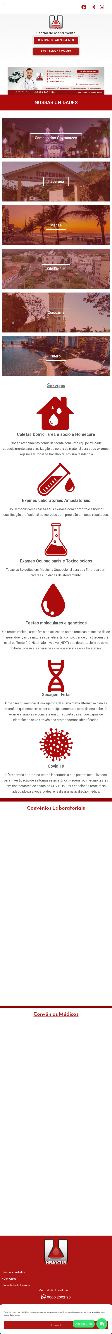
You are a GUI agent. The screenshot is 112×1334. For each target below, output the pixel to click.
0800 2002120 (59, 1297)
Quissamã (56, 312)
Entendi (56, 1325)
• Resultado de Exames (16, 1285)
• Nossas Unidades (13, 1272)
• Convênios (9, 1278)
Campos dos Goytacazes (56, 138)
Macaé (56, 225)
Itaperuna (56, 181)
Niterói (56, 356)
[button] (4, 6)
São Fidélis (56, 269)
